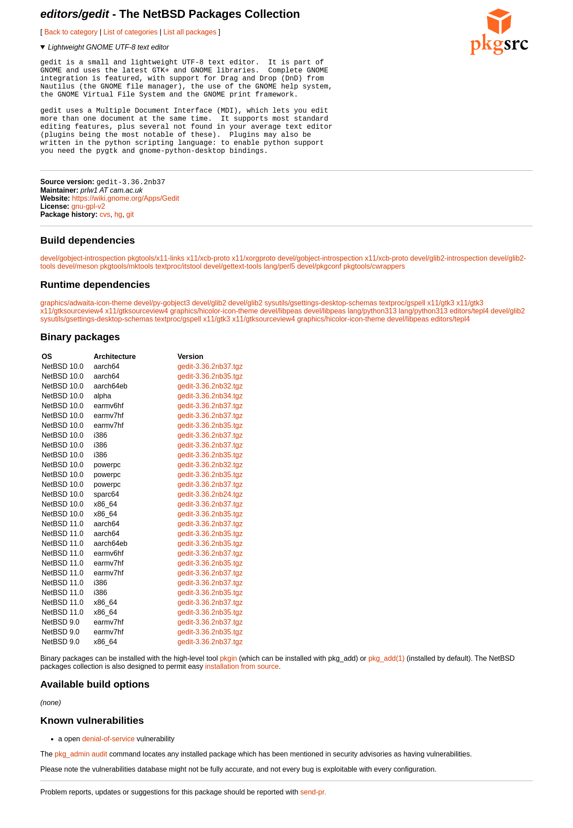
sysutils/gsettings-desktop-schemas (321, 327)
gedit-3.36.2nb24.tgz (210, 519)
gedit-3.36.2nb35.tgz (210, 401)
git (130, 239)
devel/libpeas (281, 335)
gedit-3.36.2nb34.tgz (210, 420)
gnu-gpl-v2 (88, 231)
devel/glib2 (209, 327)
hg (118, 239)
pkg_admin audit (81, 778)
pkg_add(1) (386, 683)
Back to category (71, 32)
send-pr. (313, 816)
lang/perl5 (279, 291)
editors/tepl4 (468, 335)
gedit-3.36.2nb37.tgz (210, 391)
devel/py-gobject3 (162, 327)
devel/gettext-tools (233, 291)
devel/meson (77, 291)
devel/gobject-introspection (82, 283)
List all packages (189, 32)
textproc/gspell (402, 327)
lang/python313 (372, 335)
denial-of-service (108, 763)
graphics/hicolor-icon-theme (214, 335)
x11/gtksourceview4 (71, 335)
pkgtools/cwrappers (374, 291)
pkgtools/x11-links (156, 283)
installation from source (242, 691)
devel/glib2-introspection (448, 283)
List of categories (130, 32)
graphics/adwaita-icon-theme (86, 327)
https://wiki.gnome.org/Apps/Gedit (125, 223)
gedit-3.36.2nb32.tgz (210, 410)
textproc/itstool (178, 291)
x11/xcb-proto (208, 283)
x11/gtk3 (441, 327)
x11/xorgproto (254, 283)
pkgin (228, 683)
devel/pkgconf (319, 291)
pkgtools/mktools (126, 291)
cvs (105, 239)
